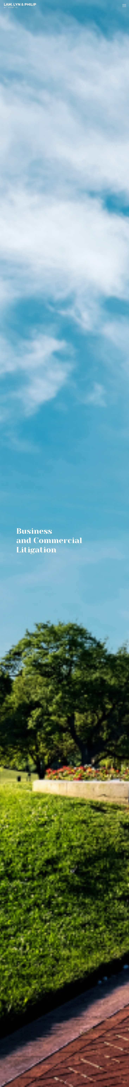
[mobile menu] (124, 5)
